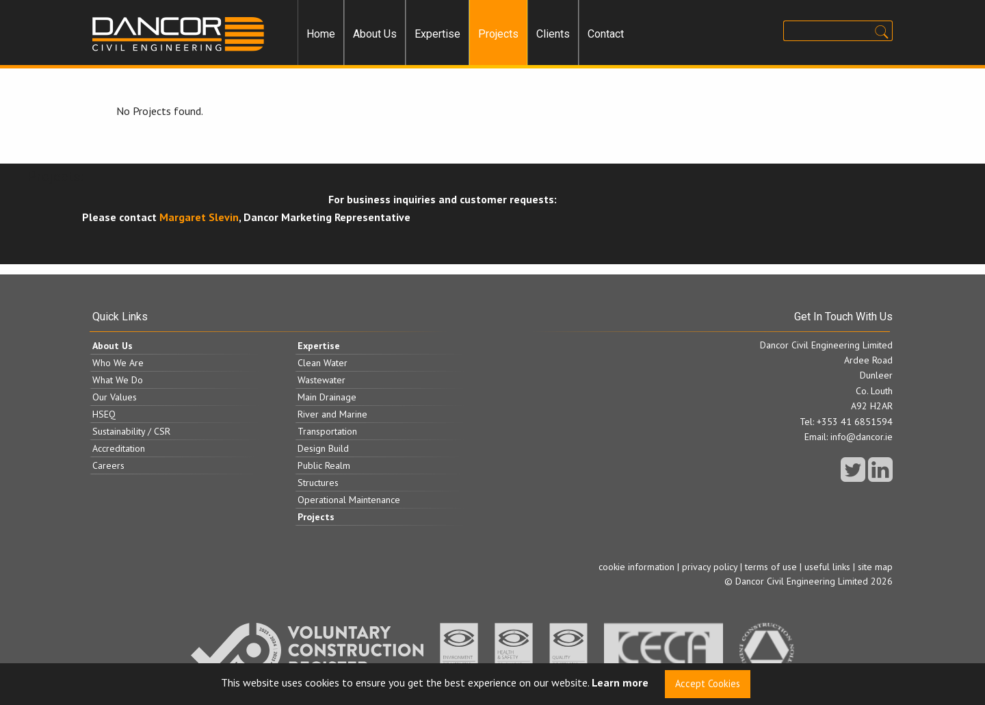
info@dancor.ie (861, 437)
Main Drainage (327, 397)
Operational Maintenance (349, 500)
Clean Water (322, 363)
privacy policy (709, 567)
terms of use (771, 567)
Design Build (323, 448)
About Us (375, 33)
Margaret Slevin (199, 217)
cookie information (636, 567)
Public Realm (324, 465)
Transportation (327, 431)
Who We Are (118, 363)
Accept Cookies (707, 683)
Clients (553, 33)
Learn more (620, 683)
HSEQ (104, 414)
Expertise (437, 33)
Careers (108, 465)
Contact (606, 33)
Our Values (114, 397)
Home (320, 33)
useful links (827, 567)
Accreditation (118, 448)
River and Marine (332, 414)
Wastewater (321, 380)
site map (875, 567)
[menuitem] (321, 34)
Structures (318, 482)
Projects (498, 33)
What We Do (117, 380)
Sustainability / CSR (131, 431)
